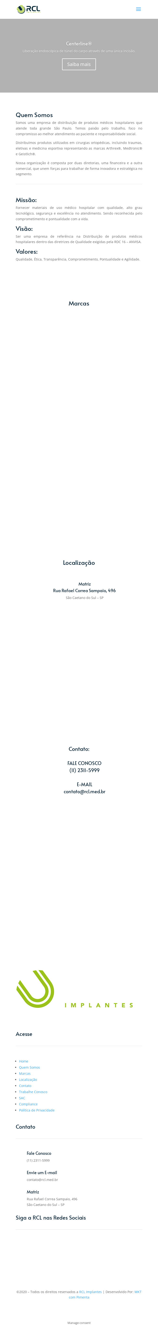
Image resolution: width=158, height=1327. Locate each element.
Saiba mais (79, 64)
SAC (22, 1098)
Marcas (25, 1073)
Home (23, 1061)
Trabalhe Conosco (33, 1092)
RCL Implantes (90, 1292)
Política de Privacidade (37, 1110)
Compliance (28, 1104)
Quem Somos (29, 1067)
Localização (28, 1079)
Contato (25, 1085)
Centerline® (79, 43)
